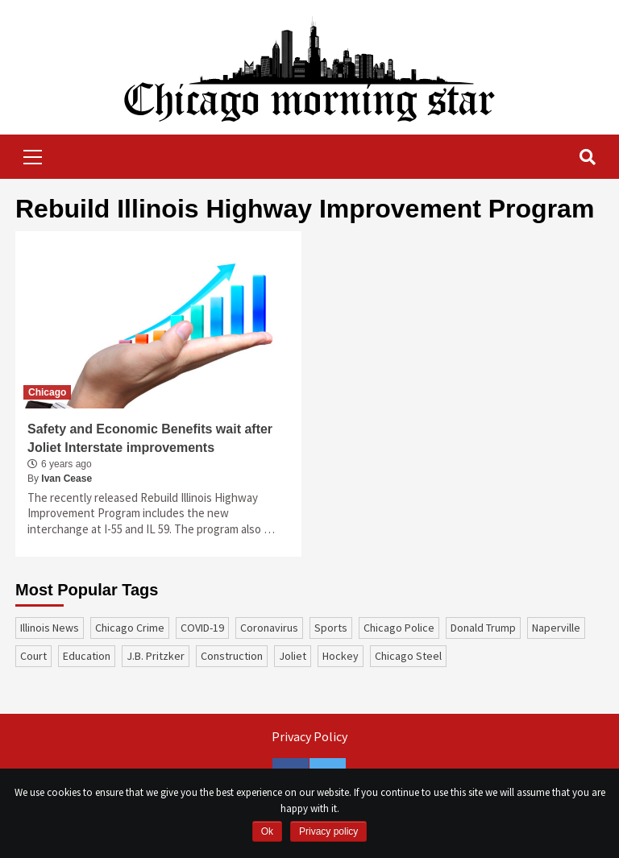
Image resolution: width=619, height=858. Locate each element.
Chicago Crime (129, 627)
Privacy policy (328, 831)
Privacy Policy (309, 736)
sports (330, 627)
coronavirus (269, 627)
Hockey (340, 656)
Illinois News (49, 627)
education (86, 656)
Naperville (556, 627)
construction (232, 656)
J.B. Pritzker (156, 656)
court (33, 656)
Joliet (292, 656)
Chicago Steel (408, 656)
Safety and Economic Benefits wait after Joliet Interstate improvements (149, 438)
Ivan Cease (66, 478)
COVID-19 (202, 627)
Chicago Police (399, 627)
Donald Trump (483, 627)
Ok (267, 831)
